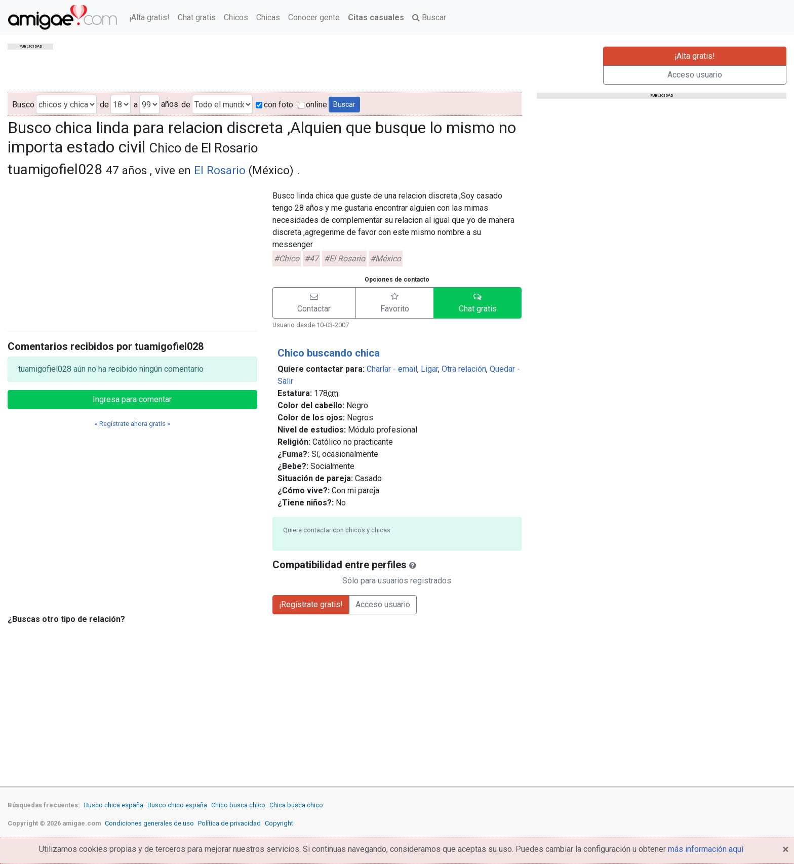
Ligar (429, 369)
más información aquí (705, 849)
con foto (274, 104)
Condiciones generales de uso (149, 823)
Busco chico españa (177, 805)
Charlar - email (392, 369)
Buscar (429, 17)
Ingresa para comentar (132, 399)
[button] (314, 303)
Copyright (279, 823)
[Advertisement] (132, 253)
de (104, 104)
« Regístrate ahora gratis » (132, 423)
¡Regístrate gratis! (311, 604)
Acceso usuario (694, 75)
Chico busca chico (238, 805)
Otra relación (464, 369)
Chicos (236, 17)
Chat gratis (197, 17)
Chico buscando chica (328, 353)
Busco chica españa (113, 805)
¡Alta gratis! (149, 17)
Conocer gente (314, 17)
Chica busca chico (296, 805)
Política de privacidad (229, 823)
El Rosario (220, 170)
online (312, 104)
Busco (23, 104)
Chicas (268, 17)
